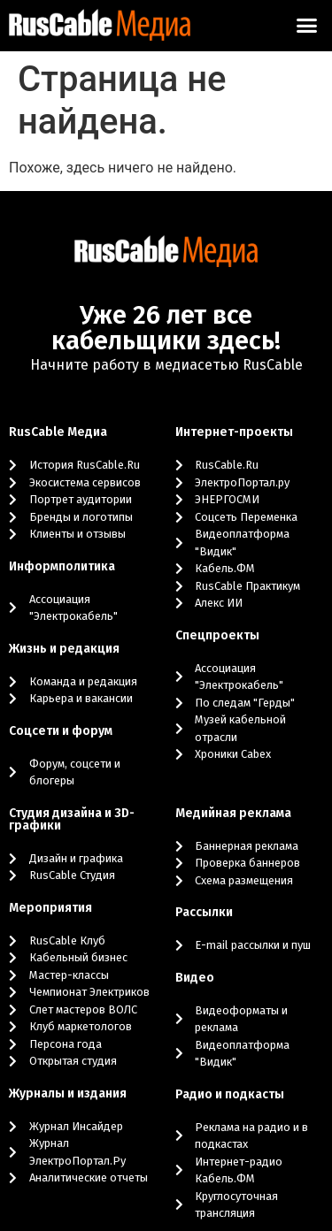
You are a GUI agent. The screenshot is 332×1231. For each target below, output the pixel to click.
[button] (307, 25)
